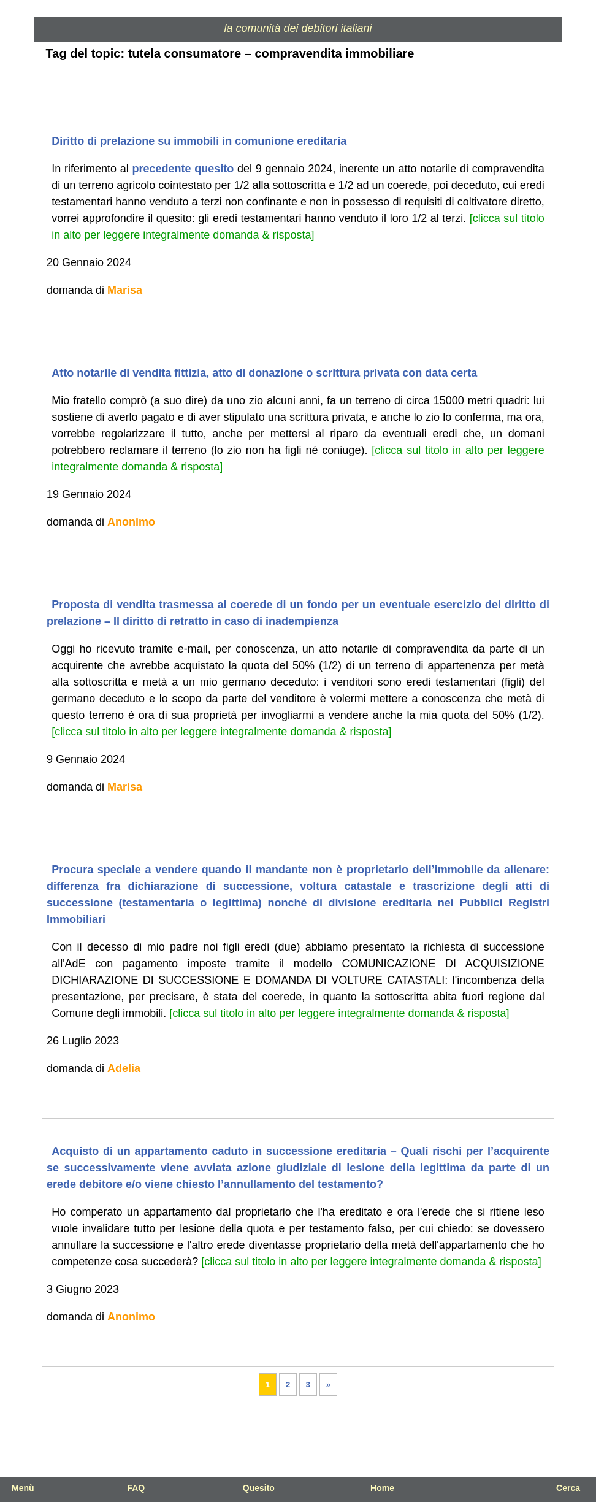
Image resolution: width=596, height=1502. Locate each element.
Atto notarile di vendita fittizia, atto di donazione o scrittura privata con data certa (264, 373)
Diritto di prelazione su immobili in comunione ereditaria (199, 141)
